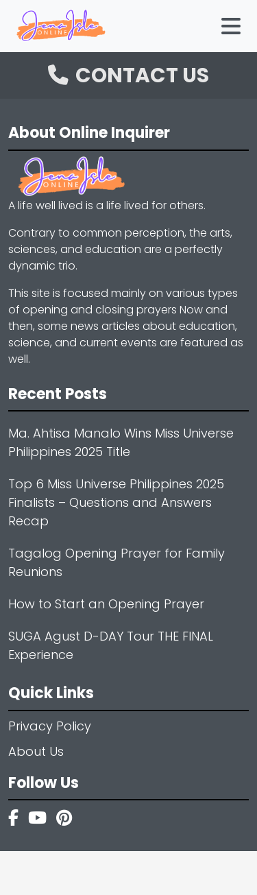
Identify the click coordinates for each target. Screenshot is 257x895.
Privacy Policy (49, 726)
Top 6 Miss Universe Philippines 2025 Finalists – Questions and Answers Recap (116, 502)
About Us (36, 751)
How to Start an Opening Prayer (106, 603)
